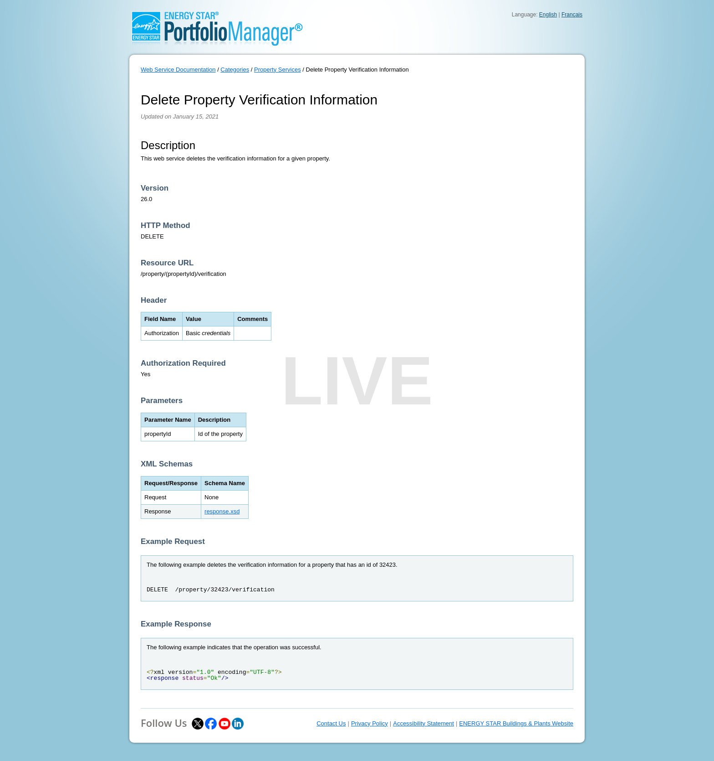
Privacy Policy (369, 723)
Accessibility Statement (423, 723)
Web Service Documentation (178, 69)
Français (571, 14)
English (548, 14)
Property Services (277, 69)
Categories (234, 69)
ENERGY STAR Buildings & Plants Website (516, 723)
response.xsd (222, 511)
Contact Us (331, 723)
